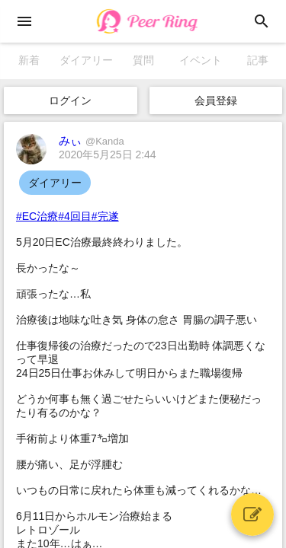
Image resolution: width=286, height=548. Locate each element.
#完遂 (105, 216)
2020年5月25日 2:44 (107, 154)
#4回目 (75, 216)
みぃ (91, 140)
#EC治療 (37, 216)
